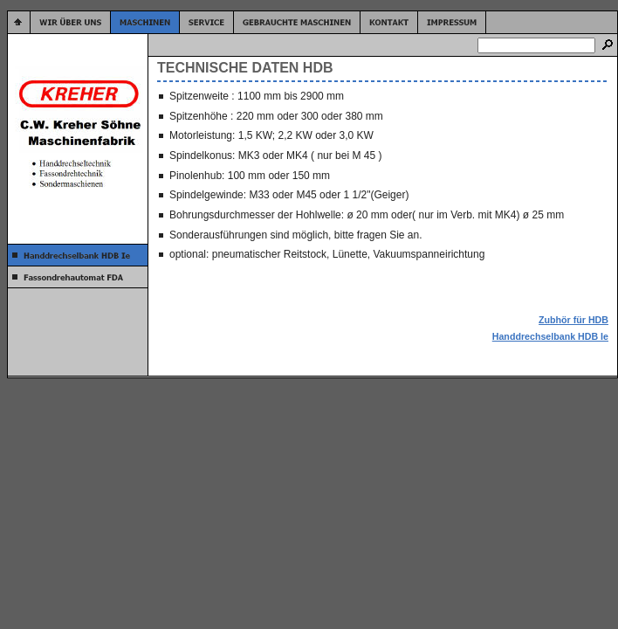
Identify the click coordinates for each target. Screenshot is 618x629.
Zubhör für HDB (573, 319)
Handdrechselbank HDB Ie (550, 336)
